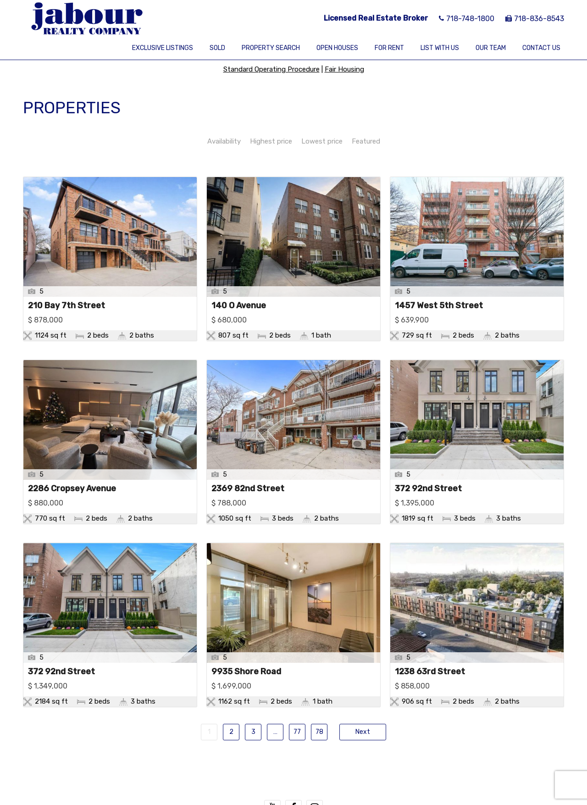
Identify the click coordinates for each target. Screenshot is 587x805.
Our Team (491, 48)
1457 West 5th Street (439, 306)
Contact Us (541, 48)
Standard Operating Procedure (271, 69)
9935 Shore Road (246, 672)
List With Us (440, 48)
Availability (224, 141)
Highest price (271, 141)
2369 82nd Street (247, 489)
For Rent (389, 48)
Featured (366, 141)
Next (362, 732)
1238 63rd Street (430, 672)
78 (319, 732)
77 (297, 732)
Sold (217, 48)
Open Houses (337, 48)
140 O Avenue (238, 306)
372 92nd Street (428, 489)
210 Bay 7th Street (66, 306)
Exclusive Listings (162, 48)
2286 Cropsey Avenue (72, 489)
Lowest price (322, 141)
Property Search (271, 48)
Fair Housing (344, 69)
